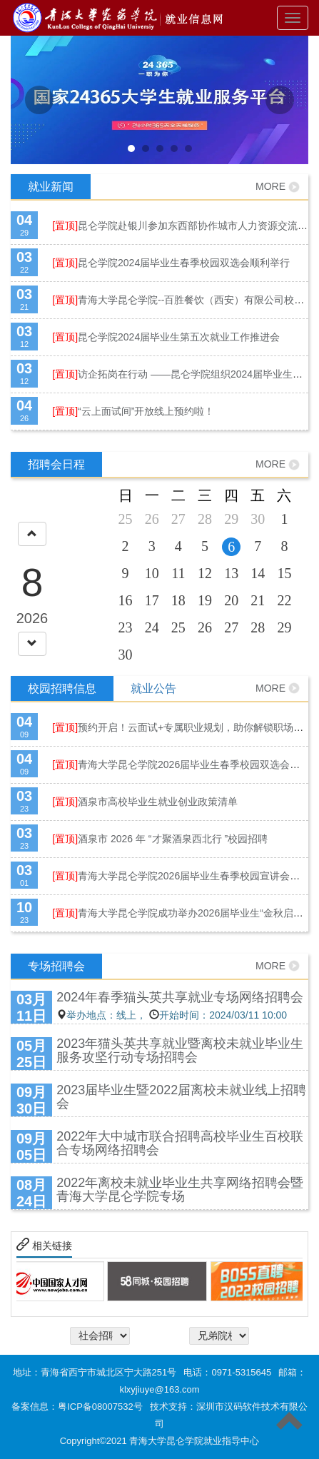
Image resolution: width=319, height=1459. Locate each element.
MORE (270, 186)
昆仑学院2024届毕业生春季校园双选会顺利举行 (171, 262)
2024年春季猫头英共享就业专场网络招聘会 (179, 997)
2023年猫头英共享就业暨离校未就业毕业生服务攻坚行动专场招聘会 (179, 1050)
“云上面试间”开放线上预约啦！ (133, 411)
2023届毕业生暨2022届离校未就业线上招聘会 (181, 1097)
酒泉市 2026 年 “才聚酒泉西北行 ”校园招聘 (160, 838)
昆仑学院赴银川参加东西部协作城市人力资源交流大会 (185, 225)
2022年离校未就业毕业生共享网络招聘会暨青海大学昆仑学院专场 (179, 1190)
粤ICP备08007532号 (100, 1406)
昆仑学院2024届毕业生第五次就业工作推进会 (166, 337)
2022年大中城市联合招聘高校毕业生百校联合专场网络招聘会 (179, 1143)
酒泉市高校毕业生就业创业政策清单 (145, 801)
